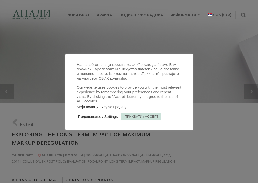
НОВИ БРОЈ (78, 15)
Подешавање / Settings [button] (98, 117)
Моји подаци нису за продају (101, 107)
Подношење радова (141, 15)
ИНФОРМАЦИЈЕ (185, 15)
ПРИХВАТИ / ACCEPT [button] (141, 116)
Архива (104, 15)
